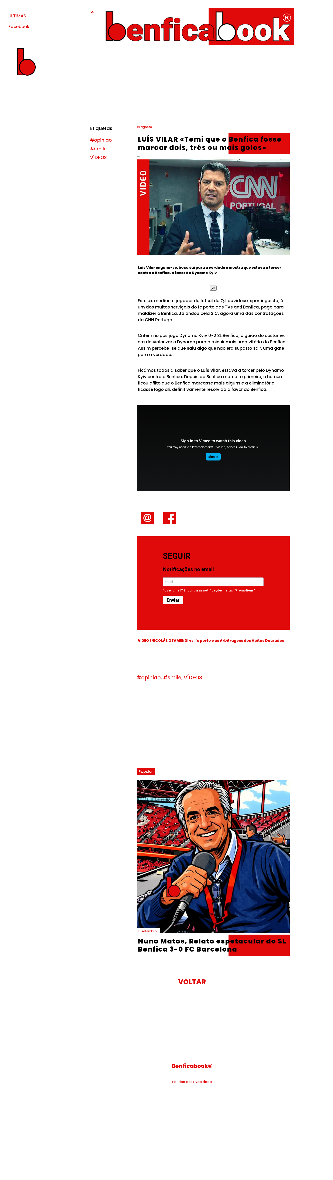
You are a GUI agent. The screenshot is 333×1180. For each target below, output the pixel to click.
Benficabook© (192, 1066)
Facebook (18, 27)
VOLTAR (192, 981)
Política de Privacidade (192, 1081)
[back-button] (92, 14)
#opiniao (101, 140)
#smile (98, 148)
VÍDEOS (98, 157)
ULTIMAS (17, 16)
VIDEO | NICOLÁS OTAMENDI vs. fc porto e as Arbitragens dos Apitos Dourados (211, 640)
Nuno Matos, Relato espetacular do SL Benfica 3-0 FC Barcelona (212, 945)
